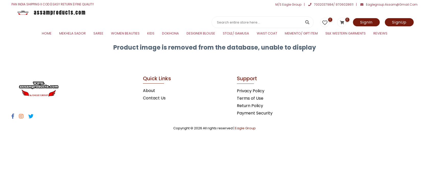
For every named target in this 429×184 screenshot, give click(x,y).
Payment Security (255, 113)
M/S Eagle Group (288, 4)
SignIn (366, 22)
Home (47, 33)
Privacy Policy (250, 91)
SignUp (399, 22)
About (149, 91)
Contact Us (154, 98)
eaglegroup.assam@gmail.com (389, 4)
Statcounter (12, 59)
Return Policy (250, 106)
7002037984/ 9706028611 (330, 4)
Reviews (380, 33)
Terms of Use (250, 98)
